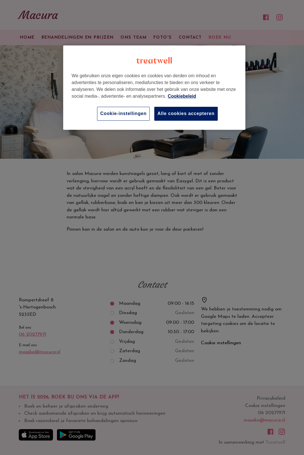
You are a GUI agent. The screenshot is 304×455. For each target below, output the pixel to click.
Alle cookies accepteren (186, 113)
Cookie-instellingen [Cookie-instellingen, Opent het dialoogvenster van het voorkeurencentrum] (123, 113)
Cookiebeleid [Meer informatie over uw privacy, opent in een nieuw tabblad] (182, 96)
